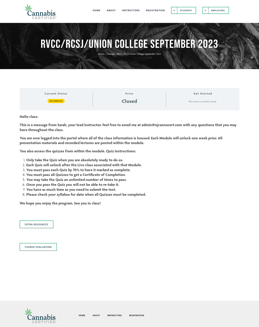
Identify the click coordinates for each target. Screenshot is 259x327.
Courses (111, 53)
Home (101, 53)
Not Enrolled (56, 101)
